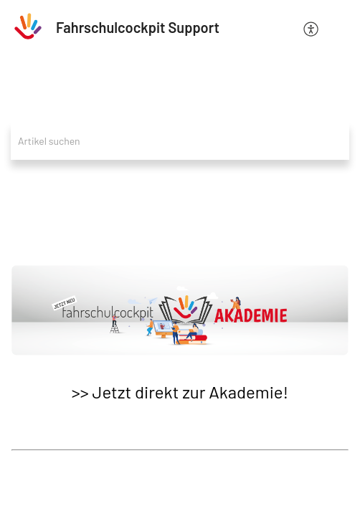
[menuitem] (311, 27)
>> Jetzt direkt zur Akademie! (180, 391)
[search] (180, 141)
